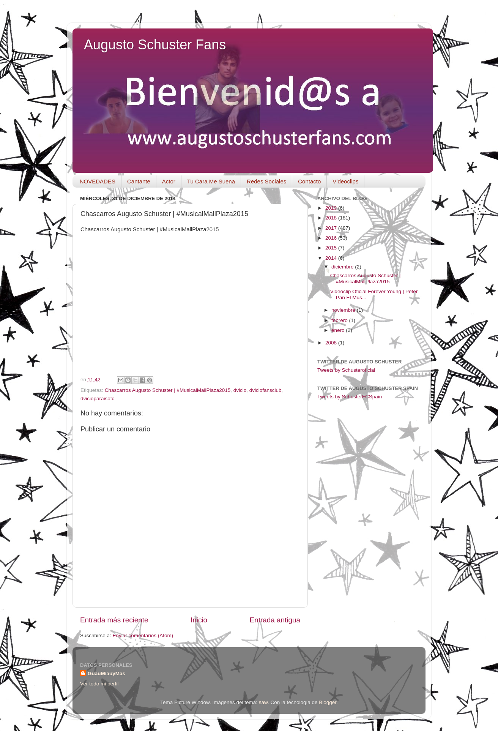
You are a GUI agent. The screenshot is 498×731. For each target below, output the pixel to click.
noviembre (344, 310)
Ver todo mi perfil (99, 684)
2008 (331, 343)
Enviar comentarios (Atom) (143, 635)
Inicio (199, 620)
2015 (331, 248)
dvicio (240, 390)
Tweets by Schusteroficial (346, 370)
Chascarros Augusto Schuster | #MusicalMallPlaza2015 (167, 390)
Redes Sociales (266, 181)
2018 (331, 218)
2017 (331, 228)
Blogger (327, 702)
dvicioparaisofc (97, 398)
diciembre (343, 267)
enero (338, 330)
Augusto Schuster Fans (155, 44)
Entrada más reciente (114, 620)
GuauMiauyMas (106, 673)
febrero (340, 320)
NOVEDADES (97, 181)
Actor (168, 181)
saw (263, 702)
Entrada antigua (275, 620)
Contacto (309, 181)
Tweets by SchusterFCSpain (349, 396)
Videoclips (345, 181)
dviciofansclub (265, 390)
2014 (331, 258)
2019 (331, 208)
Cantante (138, 181)
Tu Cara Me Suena (211, 181)
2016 (331, 238)
